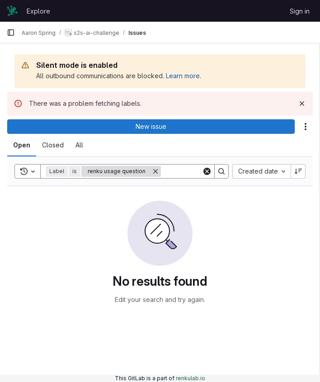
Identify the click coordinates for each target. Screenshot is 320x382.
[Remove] (155, 171)
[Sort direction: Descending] (298, 171)
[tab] (21, 145)
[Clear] (207, 171)
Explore (38, 11)
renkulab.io (190, 378)
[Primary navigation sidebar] (11, 32)
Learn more (183, 76)
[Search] (221, 171)
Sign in (300, 11)
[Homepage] (12, 11)
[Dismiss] (301, 103)
